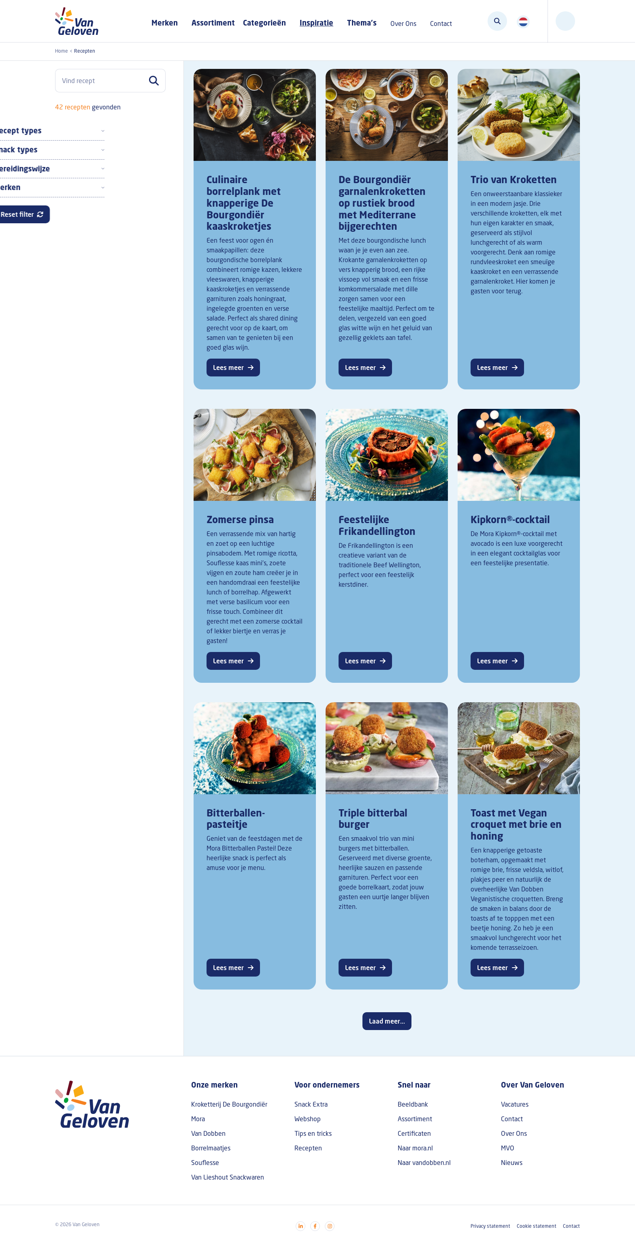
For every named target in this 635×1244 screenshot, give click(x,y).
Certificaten (414, 1133)
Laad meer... (387, 1021)
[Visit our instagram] (330, 1226)
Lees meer (228, 367)
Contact (512, 1118)
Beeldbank (413, 1104)
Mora (198, 1118)
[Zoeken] (497, 21)
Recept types (78, 130)
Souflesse (205, 1162)
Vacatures (514, 1104)
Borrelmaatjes (210, 1148)
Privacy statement (490, 1226)
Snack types (76, 149)
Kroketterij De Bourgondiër (229, 1104)
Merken (68, 187)
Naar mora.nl (415, 1148)
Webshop (307, 1118)
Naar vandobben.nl (424, 1162)
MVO (507, 1148)
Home (61, 51)
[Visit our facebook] (315, 1226)
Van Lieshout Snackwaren (227, 1177)
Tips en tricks (313, 1133)
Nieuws (511, 1162)
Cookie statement (536, 1226)
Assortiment (213, 23)
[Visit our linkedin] (300, 1226)
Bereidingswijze (83, 168)
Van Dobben (208, 1133)
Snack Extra (311, 1104)
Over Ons (514, 1133)
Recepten (308, 1148)
